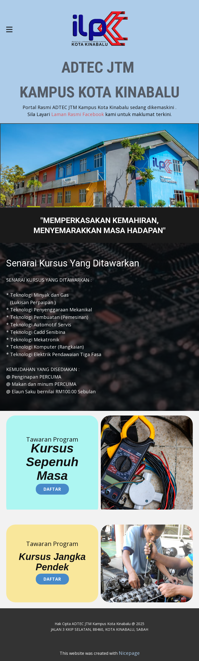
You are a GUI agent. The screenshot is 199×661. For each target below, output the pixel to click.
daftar (52, 579)
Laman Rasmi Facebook (99, 114)
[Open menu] (9, 29)
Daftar (52, 489)
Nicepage (129, 653)
